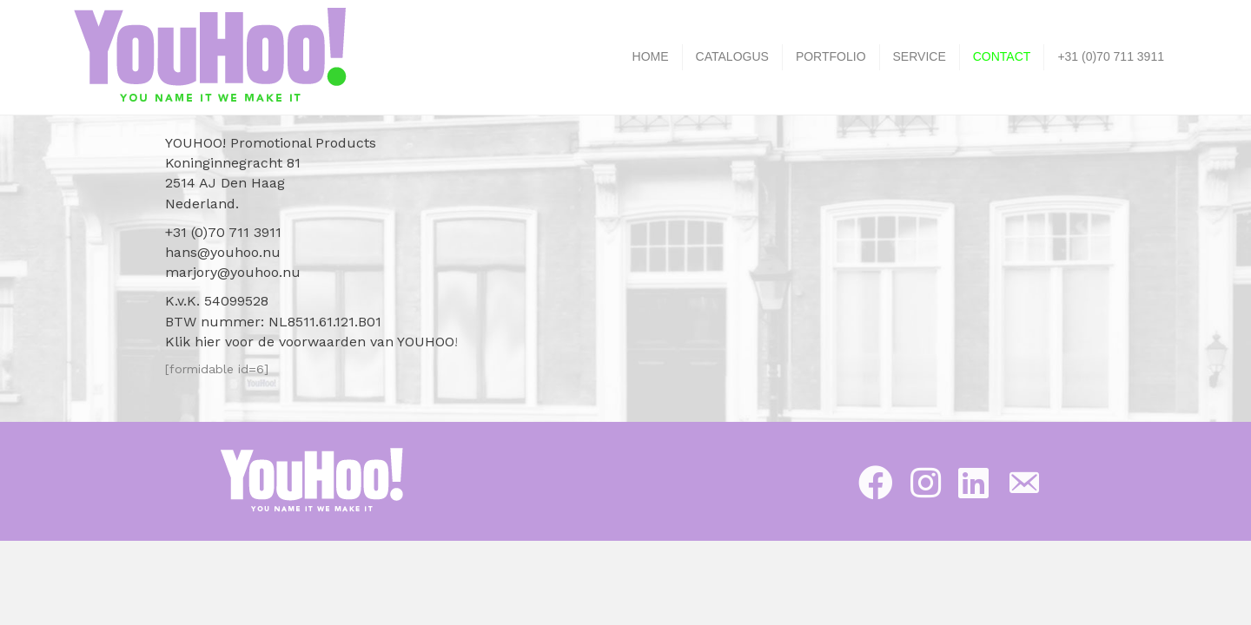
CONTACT (1002, 56)
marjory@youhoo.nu (233, 272)
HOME (650, 56)
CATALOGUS (732, 56)
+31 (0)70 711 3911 (1110, 56)
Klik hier (193, 341)
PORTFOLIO (831, 56)
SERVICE (919, 56)
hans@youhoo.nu (223, 252)
